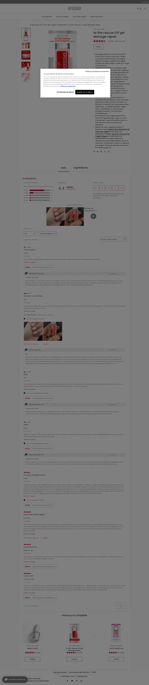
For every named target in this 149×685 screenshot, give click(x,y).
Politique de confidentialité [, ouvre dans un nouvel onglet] (67, 86)
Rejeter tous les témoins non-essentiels (97, 71)
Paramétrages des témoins (65, 92)
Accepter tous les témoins (84, 92)
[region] (75, 83)
